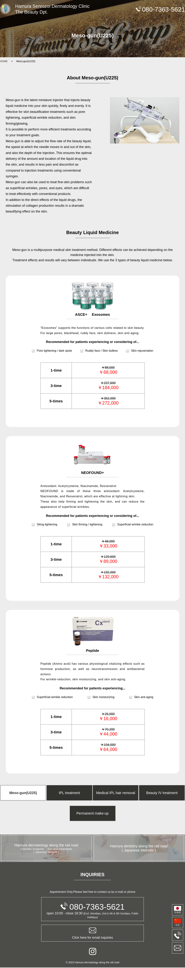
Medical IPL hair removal (115, 793)
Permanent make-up (92, 814)
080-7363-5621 (92, 907)
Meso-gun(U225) (23, 793)
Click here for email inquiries (92, 933)
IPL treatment (69, 793)
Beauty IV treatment (162, 793)
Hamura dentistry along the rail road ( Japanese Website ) (138, 849)
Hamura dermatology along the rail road (46, 849)
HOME (4, 61)
